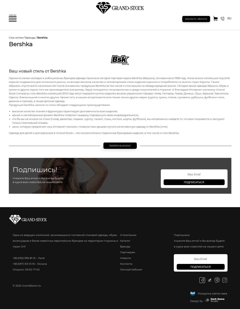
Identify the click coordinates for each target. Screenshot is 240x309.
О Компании (128, 234)
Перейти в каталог (120, 146)
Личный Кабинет (131, 269)
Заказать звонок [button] (196, 19)
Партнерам (127, 252)
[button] (12, 18)
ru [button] (229, 18)
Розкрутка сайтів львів (212, 293)
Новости (125, 258)
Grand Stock (64, 132)
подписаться (194, 182)
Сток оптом (16, 37)
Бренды (30, 37)
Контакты (126, 263)
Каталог (125, 240)
